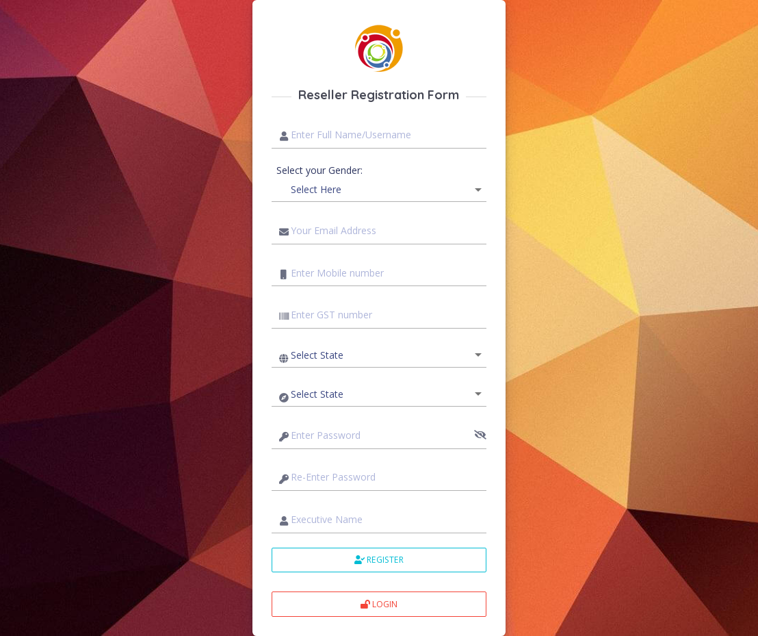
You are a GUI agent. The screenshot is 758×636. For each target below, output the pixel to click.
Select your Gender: (319, 170)
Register (379, 559)
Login (379, 604)
